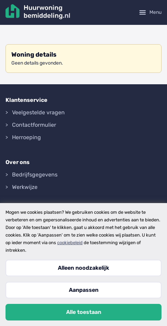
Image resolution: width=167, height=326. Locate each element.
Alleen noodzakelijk (83, 268)
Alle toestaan (83, 312)
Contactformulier (34, 125)
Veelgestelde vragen (38, 112)
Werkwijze (25, 187)
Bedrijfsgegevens (35, 174)
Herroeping (26, 137)
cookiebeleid (70, 242)
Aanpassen (83, 290)
